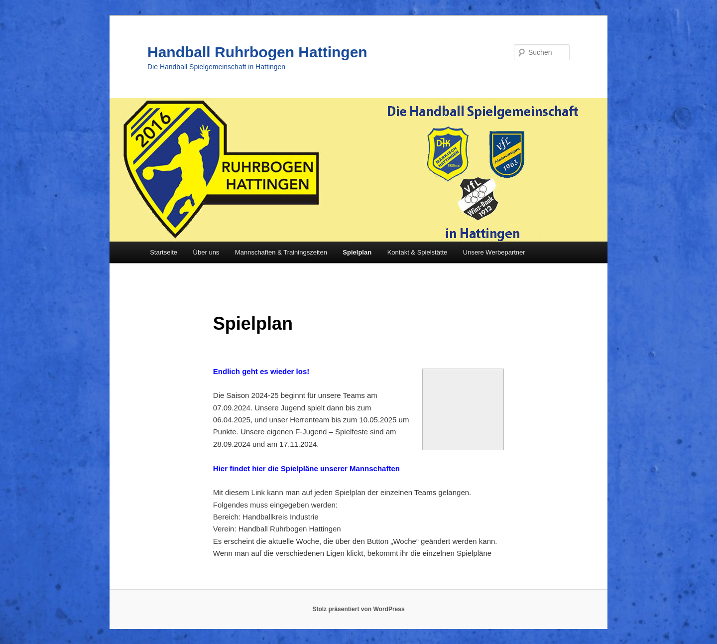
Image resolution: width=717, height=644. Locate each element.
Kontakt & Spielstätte (417, 252)
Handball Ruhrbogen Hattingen (257, 52)
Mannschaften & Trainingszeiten (281, 252)
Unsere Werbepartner (494, 252)
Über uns (206, 252)
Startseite (163, 252)
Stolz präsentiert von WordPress (358, 609)
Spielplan (357, 252)
